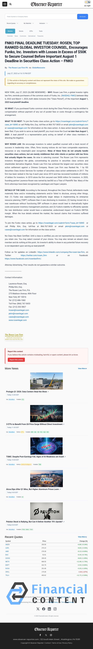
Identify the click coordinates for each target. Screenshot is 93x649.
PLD (23, 399)
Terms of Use (56, 643)
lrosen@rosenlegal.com (19, 310)
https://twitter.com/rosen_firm (34, 255)
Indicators (42, 23)
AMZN (7, 544)
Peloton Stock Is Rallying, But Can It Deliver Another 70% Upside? (35, 522)
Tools (41, 31)
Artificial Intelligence (26, 464)
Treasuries (40, 36)
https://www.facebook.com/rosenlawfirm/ (23, 259)
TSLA (7, 575)
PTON (23, 529)
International (31, 36)
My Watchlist (27, 23)
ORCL (7, 572)
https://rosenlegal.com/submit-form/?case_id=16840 (61, 223)
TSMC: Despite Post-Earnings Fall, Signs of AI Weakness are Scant (36, 457)
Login (88, 5)
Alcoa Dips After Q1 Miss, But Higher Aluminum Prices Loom (33, 489)
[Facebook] (43, 609)
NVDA (7, 568)
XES (48, 432)
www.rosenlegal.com (18, 320)
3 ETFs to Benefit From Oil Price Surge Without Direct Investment (35, 424)
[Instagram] (55, 609)
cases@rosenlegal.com (17, 128)
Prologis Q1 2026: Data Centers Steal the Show (27, 391)
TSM (40, 464)
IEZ (38, 432)
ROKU (27, 529)
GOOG (7, 558)
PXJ (41, 432)
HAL (35, 432)
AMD (7, 551)
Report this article (16, 360)
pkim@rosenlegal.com (78, 124)
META (7, 562)
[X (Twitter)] (37, 609)
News (16, 36)
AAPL (7, 548)
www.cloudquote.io (63, 597)
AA (22, 497)
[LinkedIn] (49, 609)
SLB (44, 432)
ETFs (31, 31)
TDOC (31, 529)
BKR (32, 432)
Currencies (23, 36)
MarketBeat (11, 399)
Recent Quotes (11, 23)
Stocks (21, 31)
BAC (6, 555)
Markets (10, 31)
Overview (10, 36)
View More (82, 368)
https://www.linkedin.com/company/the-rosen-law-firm (61, 252)
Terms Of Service (68, 602)
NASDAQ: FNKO (68, 95)
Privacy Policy (53, 602)
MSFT (7, 565)
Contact (48, 643)
